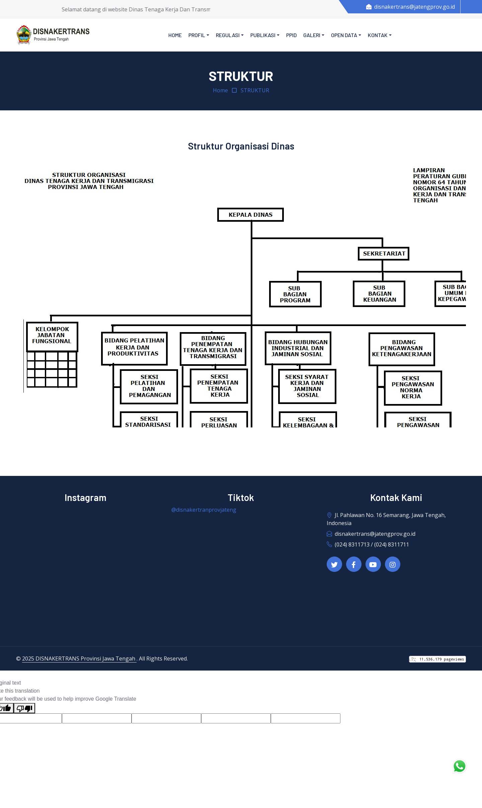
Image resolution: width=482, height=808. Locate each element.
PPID (291, 35)
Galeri (311, 35)
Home (175, 35)
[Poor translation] (24, 708)
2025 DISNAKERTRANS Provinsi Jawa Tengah (79, 658)
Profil (196, 35)
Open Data (344, 35)
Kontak (378, 35)
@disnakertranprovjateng (203, 509)
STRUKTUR (255, 90)
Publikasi (262, 35)
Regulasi (228, 35)
